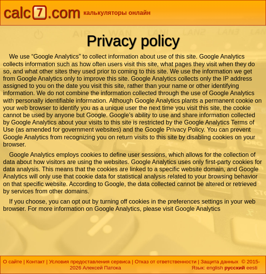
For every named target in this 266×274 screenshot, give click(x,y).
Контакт (35, 261)
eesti (251, 268)
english (215, 268)
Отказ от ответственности (165, 261)
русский (235, 268)
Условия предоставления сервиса (90, 261)
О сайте (12, 261)
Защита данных (219, 261)
